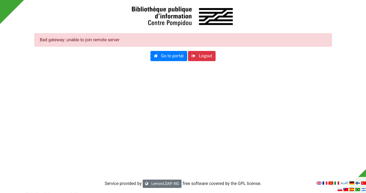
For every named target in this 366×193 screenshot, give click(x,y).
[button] (168, 56)
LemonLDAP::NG (162, 183)
